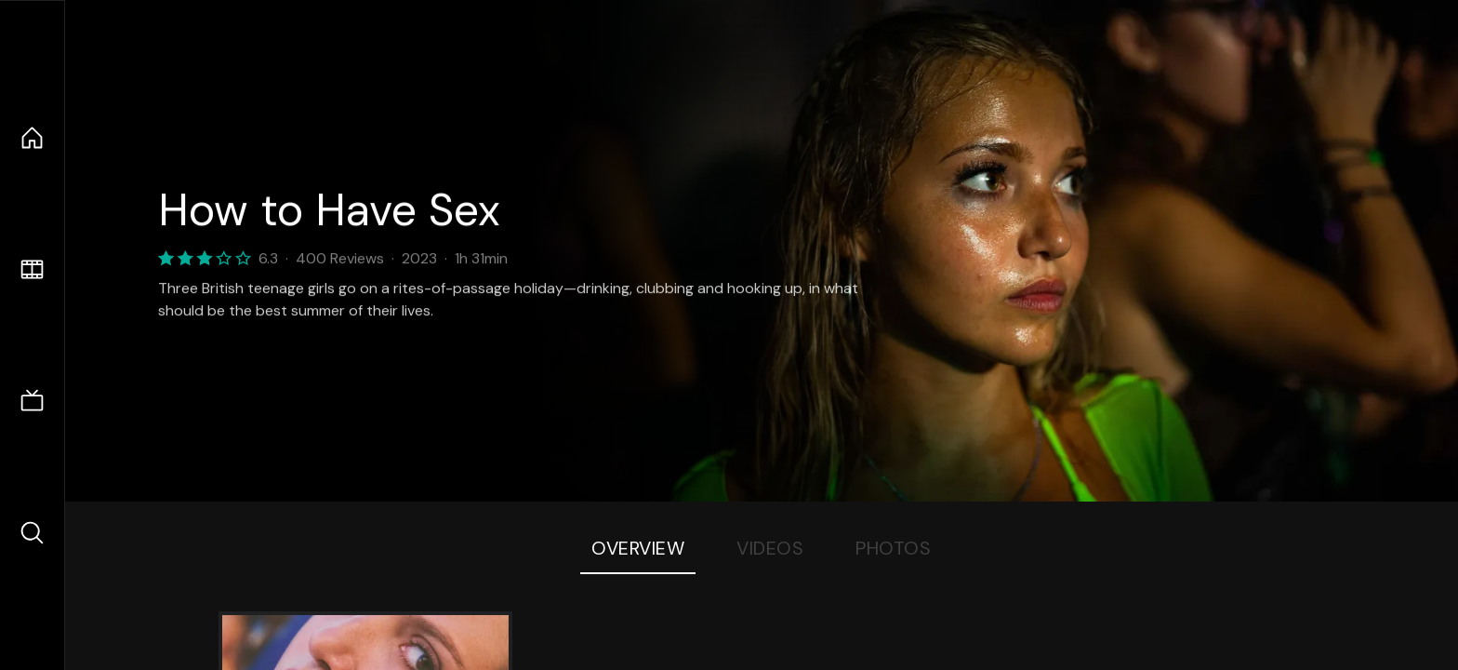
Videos (769, 548)
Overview (637, 548)
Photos (893, 548)
